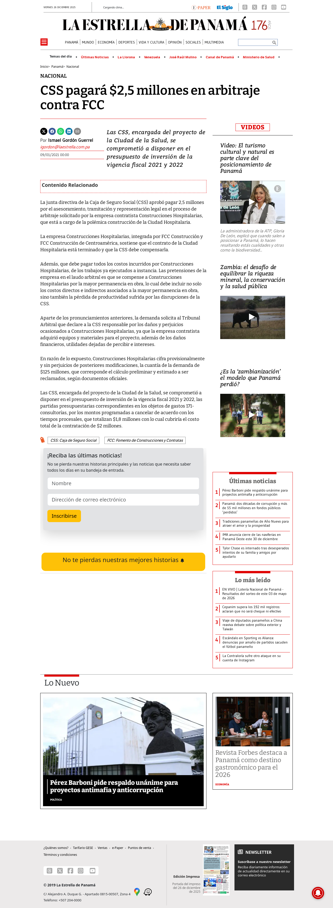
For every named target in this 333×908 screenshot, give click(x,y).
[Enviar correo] (72, 147)
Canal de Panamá (220, 57)
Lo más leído (252, 580)
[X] (254, 7)
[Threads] (245, 7)
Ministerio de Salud (258, 57)
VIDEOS (253, 127)
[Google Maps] (137, 891)
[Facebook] (264, 7)
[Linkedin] (69, 131)
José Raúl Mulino (183, 57)
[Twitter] (43, 131)
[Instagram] (274, 7)
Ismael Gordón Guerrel (70, 140)
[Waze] (148, 891)
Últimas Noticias (95, 57)
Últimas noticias (252, 481)
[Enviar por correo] (77, 131)
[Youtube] (283, 7)
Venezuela (152, 57)
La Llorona (126, 57)
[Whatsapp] (60, 131)
